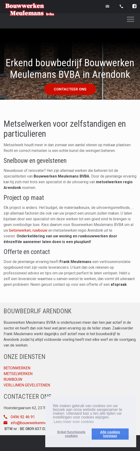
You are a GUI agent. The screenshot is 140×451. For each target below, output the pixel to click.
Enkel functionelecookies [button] (71, 434)
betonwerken (20, 230)
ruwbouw (39, 230)
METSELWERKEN (18, 373)
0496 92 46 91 (23, 417)
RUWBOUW (13, 379)
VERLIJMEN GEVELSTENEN (27, 385)
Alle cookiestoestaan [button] (110, 434)
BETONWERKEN (17, 368)
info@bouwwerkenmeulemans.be (38, 423)
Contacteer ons (70, 89)
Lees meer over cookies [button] (74, 422)
